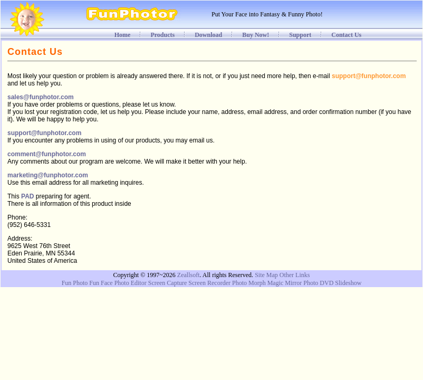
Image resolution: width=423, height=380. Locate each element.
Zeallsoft (188, 275)
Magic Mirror (284, 283)
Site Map (266, 275)
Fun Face (100, 283)
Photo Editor (130, 283)
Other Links (295, 275)
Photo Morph (249, 283)
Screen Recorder (209, 283)
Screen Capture (167, 283)
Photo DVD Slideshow (332, 283)
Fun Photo (75, 283)
